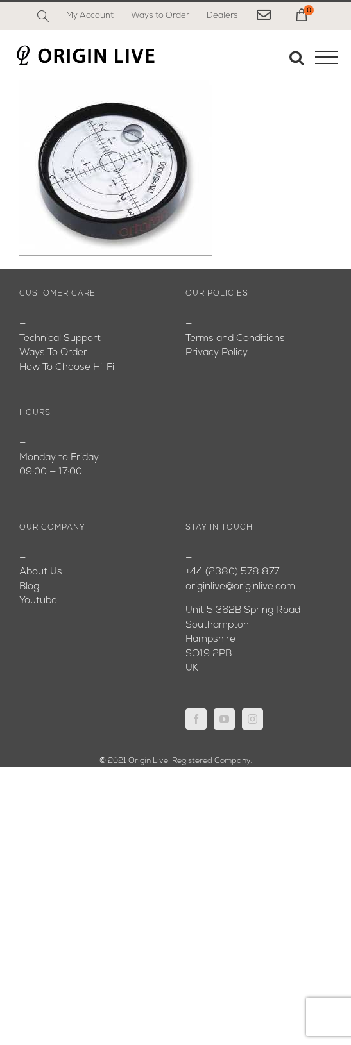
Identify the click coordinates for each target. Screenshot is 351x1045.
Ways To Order (53, 353)
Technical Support (60, 339)
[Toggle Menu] (326, 58)
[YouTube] (224, 719)
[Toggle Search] (296, 57)
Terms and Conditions (235, 339)
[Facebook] (196, 719)
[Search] (43, 16)
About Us (40, 572)
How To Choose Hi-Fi (66, 367)
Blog (29, 587)
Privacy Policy (216, 353)
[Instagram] (252, 719)
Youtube (38, 601)
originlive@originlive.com (240, 587)
